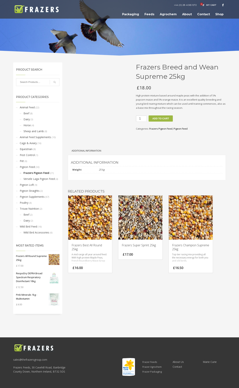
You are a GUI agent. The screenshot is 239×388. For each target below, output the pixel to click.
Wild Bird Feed (28, 226)
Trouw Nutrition (29, 208)
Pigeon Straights (30, 191)
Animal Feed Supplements (35, 137)
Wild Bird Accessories (36, 232)
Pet (22, 161)
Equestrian (26, 149)
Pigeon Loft (27, 185)
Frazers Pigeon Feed (36, 173)
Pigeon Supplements (32, 196)
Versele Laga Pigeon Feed (39, 179)
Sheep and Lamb (33, 131)
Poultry (24, 202)
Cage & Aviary (28, 143)
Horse (27, 125)
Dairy (26, 119)
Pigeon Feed (27, 167)
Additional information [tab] (86, 150)
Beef (26, 113)
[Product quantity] (141, 118)
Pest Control (27, 155)
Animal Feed (27, 107)
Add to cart (160, 118)
